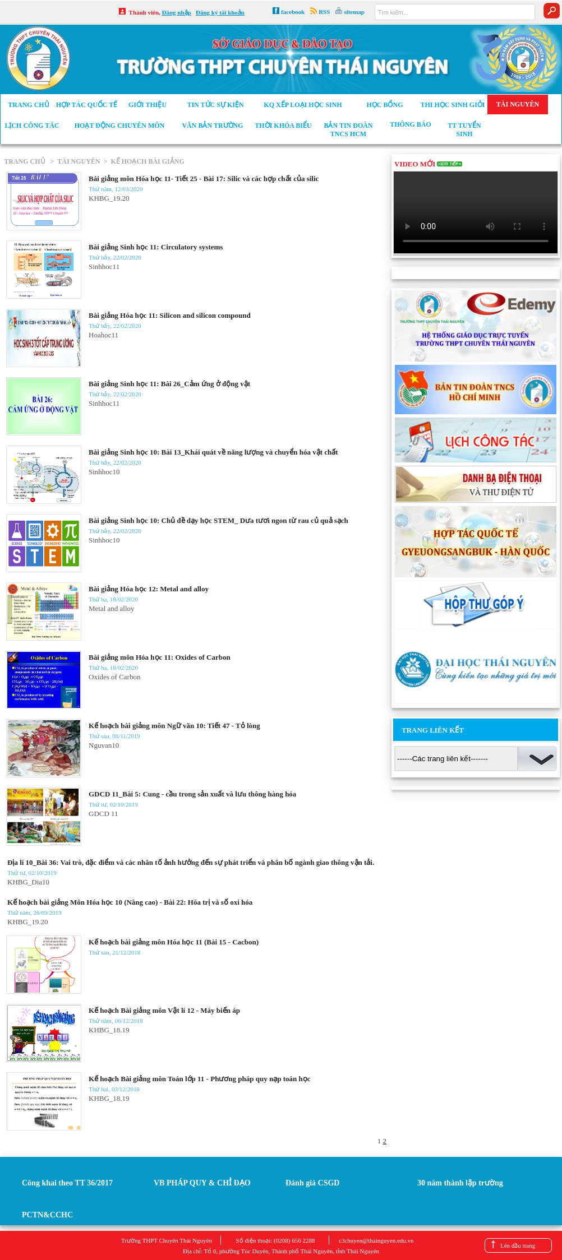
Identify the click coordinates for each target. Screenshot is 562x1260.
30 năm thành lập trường (460, 1183)
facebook (293, 11)
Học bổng (384, 105)
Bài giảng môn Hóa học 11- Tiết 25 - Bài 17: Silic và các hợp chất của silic (204, 178)
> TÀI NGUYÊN (73, 161)
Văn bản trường (212, 125)
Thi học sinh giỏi (452, 105)
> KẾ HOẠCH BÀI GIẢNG (142, 161)
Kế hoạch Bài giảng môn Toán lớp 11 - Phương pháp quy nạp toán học (200, 1078)
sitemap (354, 11)
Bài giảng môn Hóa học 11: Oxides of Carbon (160, 657)
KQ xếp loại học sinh (303, 105)
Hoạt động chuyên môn (119, 125)
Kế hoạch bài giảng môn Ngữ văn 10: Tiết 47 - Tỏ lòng (174, 725)
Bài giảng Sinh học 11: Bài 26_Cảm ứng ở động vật (169, 383)
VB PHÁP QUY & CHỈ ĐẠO (202, 1183)
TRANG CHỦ (25, 161)
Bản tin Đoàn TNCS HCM (348, 130)
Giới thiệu (147, 105)
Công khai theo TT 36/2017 (67, 1183)
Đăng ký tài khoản (220, 12)
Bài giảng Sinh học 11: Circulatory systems (156, 247)
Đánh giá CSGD (312, 1183)
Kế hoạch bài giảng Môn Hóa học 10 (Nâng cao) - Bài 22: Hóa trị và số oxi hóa (129, 902)
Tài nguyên (517, 104)
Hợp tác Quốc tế (87, 105)
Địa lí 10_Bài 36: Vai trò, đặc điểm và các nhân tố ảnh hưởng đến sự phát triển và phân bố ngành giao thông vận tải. (190, 862)
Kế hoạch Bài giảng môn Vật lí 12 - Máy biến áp (164, 1010)
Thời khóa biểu (283, 125)
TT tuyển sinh (464, 130)
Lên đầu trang (517, 1245)
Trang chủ (28, 105)
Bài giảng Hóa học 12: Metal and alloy (149, 589)
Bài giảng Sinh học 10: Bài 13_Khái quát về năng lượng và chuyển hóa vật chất (213, 452)
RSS (324, 11)
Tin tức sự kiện (215, 105)
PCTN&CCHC (47, 1215)
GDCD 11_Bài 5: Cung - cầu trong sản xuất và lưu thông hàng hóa (192, 794)
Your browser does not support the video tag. (476, 212)
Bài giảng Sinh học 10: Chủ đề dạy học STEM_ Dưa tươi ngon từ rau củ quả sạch (218, 520)
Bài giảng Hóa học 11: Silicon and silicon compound (170, 315)
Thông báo (410, 124)
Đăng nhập (176, 12)
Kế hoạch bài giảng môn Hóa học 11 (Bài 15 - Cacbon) (174, 942)
